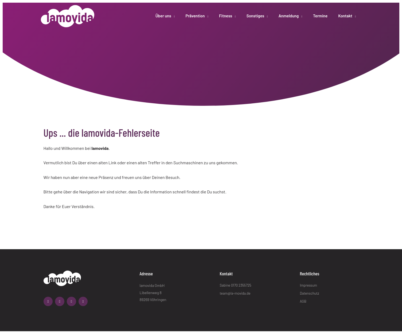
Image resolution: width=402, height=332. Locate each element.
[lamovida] (67, 13)
